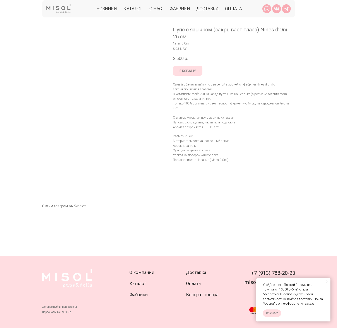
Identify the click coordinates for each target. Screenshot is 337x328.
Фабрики (180, 8)
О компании (141, 272)
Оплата (233, 8)
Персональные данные (56, 312)
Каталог (133, 8)
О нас (155, 8)
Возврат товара (202, 294)
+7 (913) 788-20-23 (273, 273)
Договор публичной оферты (59, 306)
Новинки (106, 8)
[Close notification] (327, 281)
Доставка (207, 8)
